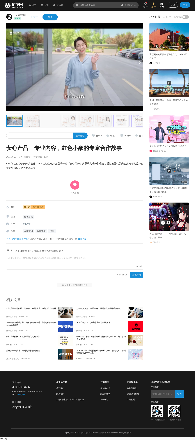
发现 (45, 5)
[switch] (185, 17)
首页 (32, 5)
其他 (46, 157)
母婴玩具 (38, 157)
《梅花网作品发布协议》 (18, 238)
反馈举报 (82, 238)
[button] (139, 62)
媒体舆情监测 (133, 394)
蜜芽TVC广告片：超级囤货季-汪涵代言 (167, 146)
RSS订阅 (104, 399)
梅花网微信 (105, 388)
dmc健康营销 (20, 15)
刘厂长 (9, 345)
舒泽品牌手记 (11, 317)
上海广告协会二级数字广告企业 (70, 399)
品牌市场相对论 (12, 359)
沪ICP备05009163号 (89, 432)
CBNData (80, 359)
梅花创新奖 (132, 388)
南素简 (79, 331)
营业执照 (127, 432)
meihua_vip (20, 394)
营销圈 (58, 5)
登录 (22, 251)
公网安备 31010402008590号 (110, 432)
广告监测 (131, 399)
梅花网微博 (105, 394)
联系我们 (60, 394)
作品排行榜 (128, 5)
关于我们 (60, 388)
